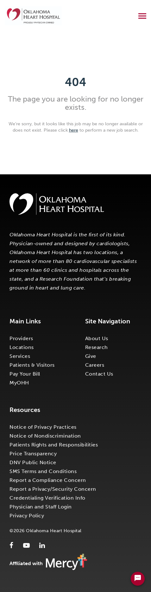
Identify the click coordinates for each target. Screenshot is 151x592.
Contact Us (99, 374)
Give (90, 356)
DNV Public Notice (32, 462)
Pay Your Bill (24, 374)
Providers (21, 338)
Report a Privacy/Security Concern (52, 489)
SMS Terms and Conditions (43, 471)
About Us (96, 338)
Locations (21, 347)
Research (96, 347)
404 (75, 82)
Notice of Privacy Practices (43, 427)
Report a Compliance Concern (47, 480)
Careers (94, 365)
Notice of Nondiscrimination (45, 436)
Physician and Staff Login (40, 507)
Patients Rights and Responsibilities (53, 445)
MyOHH (19, 383)
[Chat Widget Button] (138, 579)
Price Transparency (33, 454)
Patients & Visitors (32, 365)
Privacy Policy (26, 516)
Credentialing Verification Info (47, 498)
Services (19, 356)
